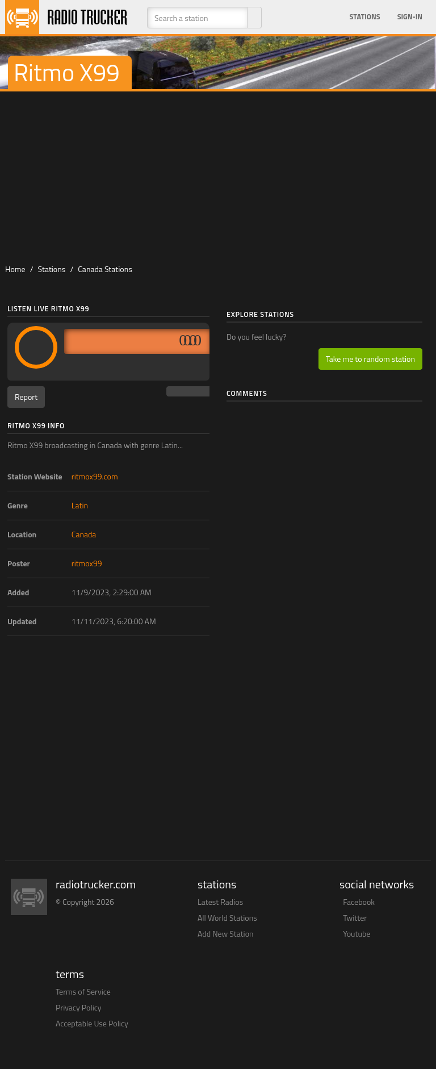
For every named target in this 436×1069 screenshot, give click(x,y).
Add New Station (226, 933)
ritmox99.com (95, 476)
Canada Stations (105, 269)
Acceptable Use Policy (92, 1023)
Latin (80, 505)
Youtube (356, 933)
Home (15, 269)
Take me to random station (370, 359)
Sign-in (409, 16)
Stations (365, 16)
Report (26, 397)
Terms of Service (83, 991)
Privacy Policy (79, 1007)
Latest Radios (220, 902)
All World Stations (227, 918)
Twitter (355, 918)
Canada (84, 534)
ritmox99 (87, 563)
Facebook (359, 902)
